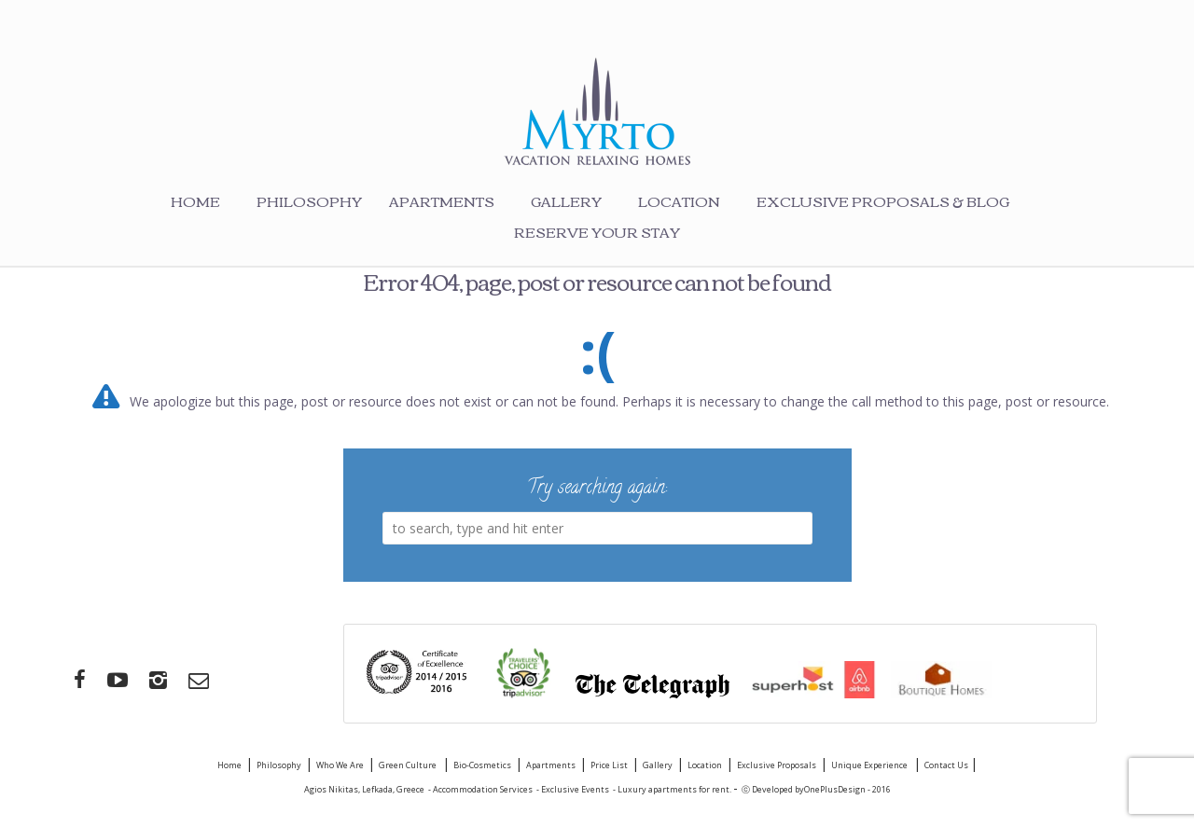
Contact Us (947, 765)
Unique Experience (870, 765)
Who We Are (340, 765)
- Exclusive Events (572, 789)
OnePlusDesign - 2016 (847, 789)
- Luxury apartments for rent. (673, 789)
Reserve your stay (597, 231)
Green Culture (408, 765)
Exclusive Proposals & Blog (883, 200)
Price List (609, 765)
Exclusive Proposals (776, 765)
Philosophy (309, 200)
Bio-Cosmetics (482, 765)
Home (195, 200)
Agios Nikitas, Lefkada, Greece (364, 789)
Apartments (441, 200)
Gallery (566, 200)
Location (679, 200)
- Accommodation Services (480, 789)
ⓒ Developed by (773, 789)
